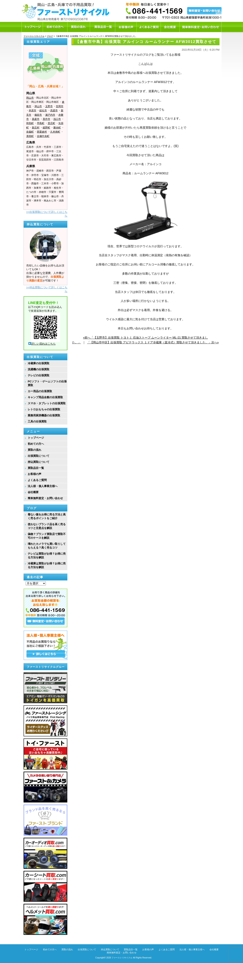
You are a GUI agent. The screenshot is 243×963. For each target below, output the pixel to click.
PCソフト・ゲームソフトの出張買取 (47, 383)
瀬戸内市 (50, 114)
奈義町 (30, 131)
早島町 (40, 123)
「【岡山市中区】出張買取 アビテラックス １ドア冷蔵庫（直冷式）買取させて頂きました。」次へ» (153, 342)
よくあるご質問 (37, 480)
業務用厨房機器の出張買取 (44, 415)
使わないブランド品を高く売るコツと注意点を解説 (47, 526)
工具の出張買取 (37, 421)
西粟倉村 (42, 131)
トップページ (36, 437)
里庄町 (51, 123)
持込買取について (38, 461)
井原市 (32, 110)
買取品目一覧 (36, 468)
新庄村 (35, 127)
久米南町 (55, 131)
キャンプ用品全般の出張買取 (45, 397)
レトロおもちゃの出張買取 (44, 409)
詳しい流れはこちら (42, 343)
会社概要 (33, 492)
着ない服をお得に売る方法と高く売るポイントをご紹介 (47, 516)
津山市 (38, 106)
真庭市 (35, 119)
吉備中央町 (43, 136)
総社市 (43, 110)
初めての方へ (36, 443)
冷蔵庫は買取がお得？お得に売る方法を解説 (47, 565)
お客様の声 (34, 474)
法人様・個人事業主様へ (43, 486)
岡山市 (30, 97)
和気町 (30, 123)
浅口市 (57, 119)
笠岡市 (59, 106)
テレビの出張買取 (38, 375)
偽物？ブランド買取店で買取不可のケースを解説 (47, 535)
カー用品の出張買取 (40, 391)
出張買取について (38, 455)
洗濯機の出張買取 (38, 369)
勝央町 (57, 127)
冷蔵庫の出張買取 (38, 363)
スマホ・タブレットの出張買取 (47, 403)
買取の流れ (34, 449)
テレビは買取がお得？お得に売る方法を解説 (47, 555)
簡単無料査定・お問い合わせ (45, 498)
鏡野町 (46, 127)
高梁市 (54, 110)
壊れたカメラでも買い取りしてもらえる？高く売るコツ (47, 545)
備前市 (38, 114)
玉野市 (49, 106)
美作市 (46, 119)
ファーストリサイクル (121, 958)
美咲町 (30, 136)
